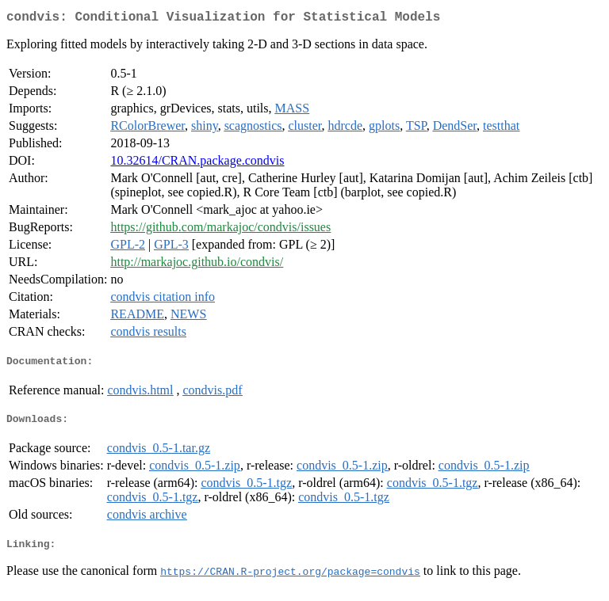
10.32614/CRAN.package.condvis (197, 163)
